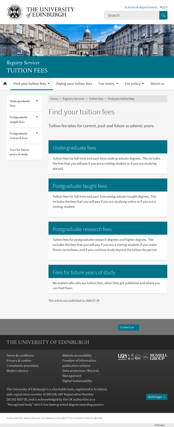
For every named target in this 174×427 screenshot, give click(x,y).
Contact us (128, 327)
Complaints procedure (22, 365)
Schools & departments (140, 7)
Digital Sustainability (77, 381)
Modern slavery (17, 371)
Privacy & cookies (19, 360)
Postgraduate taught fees (19, 119)
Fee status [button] (107, 83)
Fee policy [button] (133, 83)
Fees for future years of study (19, 152)
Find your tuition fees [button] (30, 83)
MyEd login (157, 397)
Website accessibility (77, 355)
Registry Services (23, 63)
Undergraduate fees (20, 103)
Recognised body (20, 404)
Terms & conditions (20, 355)
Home (54, 99)
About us (157, 83)
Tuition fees (96, 99)
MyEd (163, 7)
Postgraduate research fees (19, 135)
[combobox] (132, 15)
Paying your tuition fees (74, 83)
